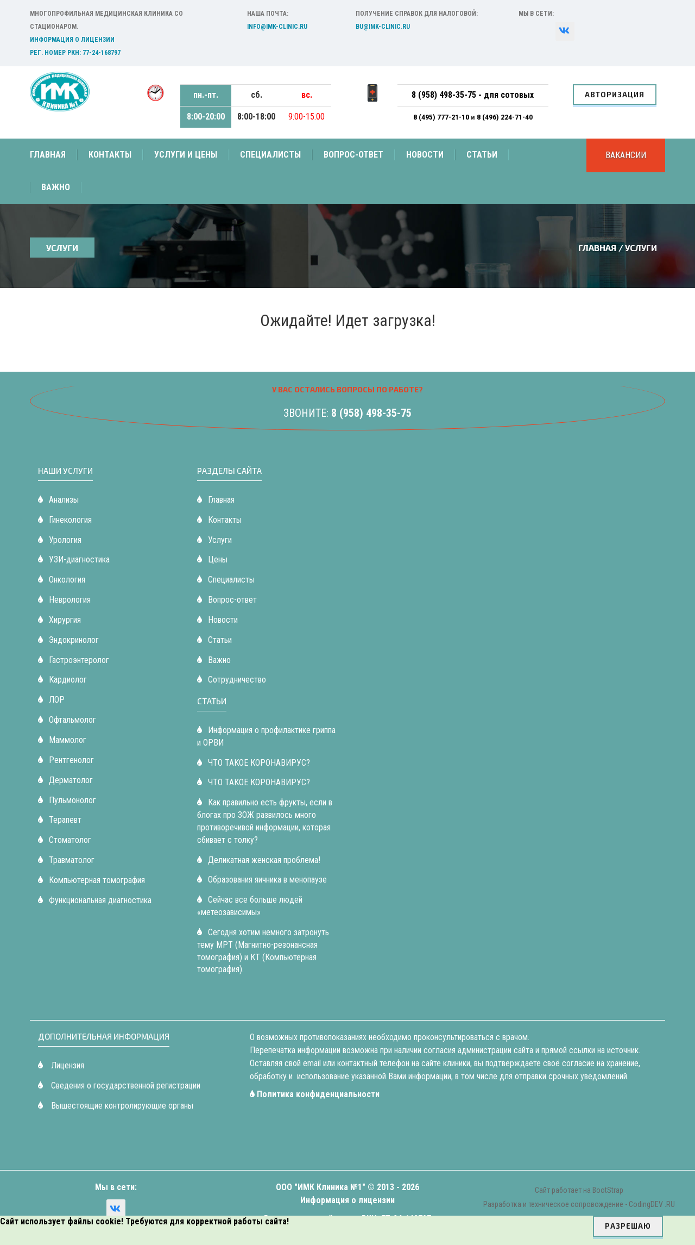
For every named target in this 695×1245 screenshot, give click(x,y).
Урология (59, 540)
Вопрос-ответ (353, 154)
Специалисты (270, 154)
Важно (55, 187)
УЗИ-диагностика (74, 559)
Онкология (61, 579)
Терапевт (59, 820)
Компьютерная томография (91, 880)
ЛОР (51, 700)
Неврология (64, 600)
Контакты (110, 154)
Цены (212, 559)
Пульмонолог (67, 800)
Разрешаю (628, 1226)
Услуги (214, 540)
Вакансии (625, 155)
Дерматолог (65, 780)
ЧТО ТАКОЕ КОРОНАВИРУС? (253, 763)
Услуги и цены (185, 154)
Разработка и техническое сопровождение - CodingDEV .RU (579, 1204)
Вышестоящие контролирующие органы (115, 1105)
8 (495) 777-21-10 (442, 116)
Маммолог (62, 740)
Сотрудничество (231, 679)
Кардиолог (62, 679)
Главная (48, 154)
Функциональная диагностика (94, 900)
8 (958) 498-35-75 (371, 413)
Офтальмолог (67, 720)
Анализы (58, 500)
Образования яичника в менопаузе (262, 879)
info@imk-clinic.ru (277, 26)
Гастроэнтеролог (73, 660)
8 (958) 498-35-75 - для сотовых (473, 95)
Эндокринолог (68, 640)
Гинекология (65, 520)
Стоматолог (64, 840)
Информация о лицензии (72, 39)
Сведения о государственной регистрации (119, 1085)
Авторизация (615, 94)
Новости (425, 154)
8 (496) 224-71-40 (505, 116)
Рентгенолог (66, 760)
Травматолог (66, 860)
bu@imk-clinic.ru (383, 26)
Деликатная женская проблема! (258, 860)
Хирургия (59, 620)
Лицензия (61, 1065)
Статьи (481, 154)
